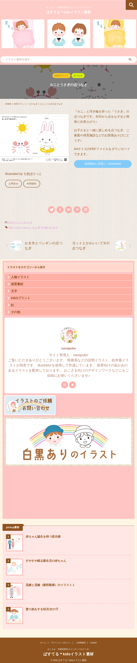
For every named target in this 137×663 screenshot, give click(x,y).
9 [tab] (81, 53)
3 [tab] (61, 53)
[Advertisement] (66, 491)
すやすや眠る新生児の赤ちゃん (47, 560)
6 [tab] (71, 53)
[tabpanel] (22, 33)
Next (132, 36)
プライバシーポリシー (61, 642)
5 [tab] (67, 53)
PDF (10, 226)
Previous (4, 36)
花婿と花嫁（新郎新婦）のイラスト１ (52, 584)
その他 (15, 311)
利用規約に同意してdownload (103, 163)
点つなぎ (27, 221)
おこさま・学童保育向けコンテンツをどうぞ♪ (68, 648)
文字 (14, 290)
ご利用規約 (81, 642)
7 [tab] (74, 53)
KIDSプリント (15, 221)
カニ (34, 226)
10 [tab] (84, 53)
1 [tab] (54, 53)
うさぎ (17, 226)
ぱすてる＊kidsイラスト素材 (68, 12)
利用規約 (29, 183)
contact (93, 642)
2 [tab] (57, 53)
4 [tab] (64, 53)
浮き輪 (44, 226)
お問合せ (12, 183)
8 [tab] (78, 53)
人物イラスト (20, 276)
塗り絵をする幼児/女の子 (43, 608)
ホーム (43, 642)
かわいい (26, 226)
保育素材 (17, 283)
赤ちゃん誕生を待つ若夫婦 (44, 536)
